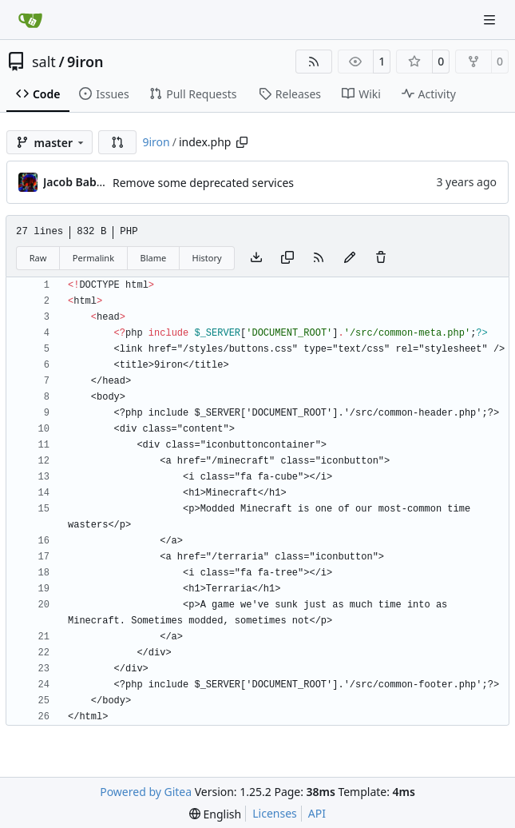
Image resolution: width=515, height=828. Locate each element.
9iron (85, 62)
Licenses (274, 813)
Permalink (93, 258)
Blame (153, 258)
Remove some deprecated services (203, 182)
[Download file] (256, 258)
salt (44, 62)
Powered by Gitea (146, 791)
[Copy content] (287, 258)
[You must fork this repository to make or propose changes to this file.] (349, 258)
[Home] (30, 20)
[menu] (215, 814)
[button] (117, 142)
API (317, 813)
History (207, 258)
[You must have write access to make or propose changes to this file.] (381, 258)
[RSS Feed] (313, 62)
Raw (38, 258)
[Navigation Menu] (491, 19)
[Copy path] (242, 142)
